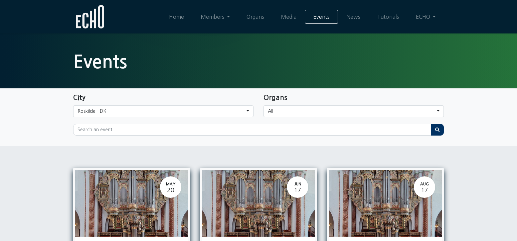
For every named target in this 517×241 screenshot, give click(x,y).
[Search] (437, 130)
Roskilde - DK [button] (91, 111)
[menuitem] (176, 17)
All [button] (270, 111)
